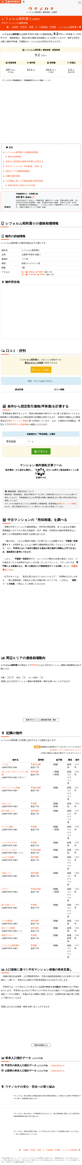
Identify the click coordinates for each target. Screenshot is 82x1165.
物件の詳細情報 (14, 156)
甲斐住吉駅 (36, 764)
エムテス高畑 (8, 857)
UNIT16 (5, 888)
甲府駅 (53, 26)
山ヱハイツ (7, 803)
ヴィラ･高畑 (7, 826)
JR (36, 26)
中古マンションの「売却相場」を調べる (24, 166)
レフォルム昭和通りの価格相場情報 (22, 152)
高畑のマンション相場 (17, 420)
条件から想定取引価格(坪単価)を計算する (24, 161)
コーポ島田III (7, 920)
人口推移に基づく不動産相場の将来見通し (25, 180)
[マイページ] (24, 1)
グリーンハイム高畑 (11, 787)
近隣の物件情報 (13, 176)
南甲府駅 (35, 771)
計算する (41, 451)
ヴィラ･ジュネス (9, 849)
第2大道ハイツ (8, 810)
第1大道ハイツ (8, 904)
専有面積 (11, 441)
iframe (41, 113)
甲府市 (23, 26)
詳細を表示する (57, 1065)
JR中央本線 (31, 274)
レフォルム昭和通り (11, 945)
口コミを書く (41, 369)
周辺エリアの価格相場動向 (18, 171)
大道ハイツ (7, 873)
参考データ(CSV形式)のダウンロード (65, 750)
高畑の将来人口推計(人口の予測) (21, 185)
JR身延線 (43, 26)
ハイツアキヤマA (9, 842)
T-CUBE (5, 764)
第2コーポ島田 (8, 928)
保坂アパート (8, 935)
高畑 (31, 26)
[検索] (3, 1)
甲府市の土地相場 (19, 424)
